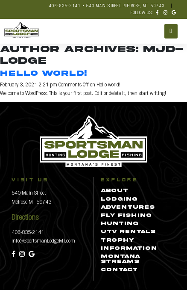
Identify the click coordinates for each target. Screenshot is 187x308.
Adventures (128, 207)
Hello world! (43, 73)
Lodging (119, 199)
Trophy (117, 240)
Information (129, 248)
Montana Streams (120, 259)
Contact (119, 269)
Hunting (119, 223)
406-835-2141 (28, 231)
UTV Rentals (128, 231)
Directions (25, 216)
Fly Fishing (126, 215)
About (114, 190)
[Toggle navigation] (171, 31)
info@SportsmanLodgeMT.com (43, 240)
